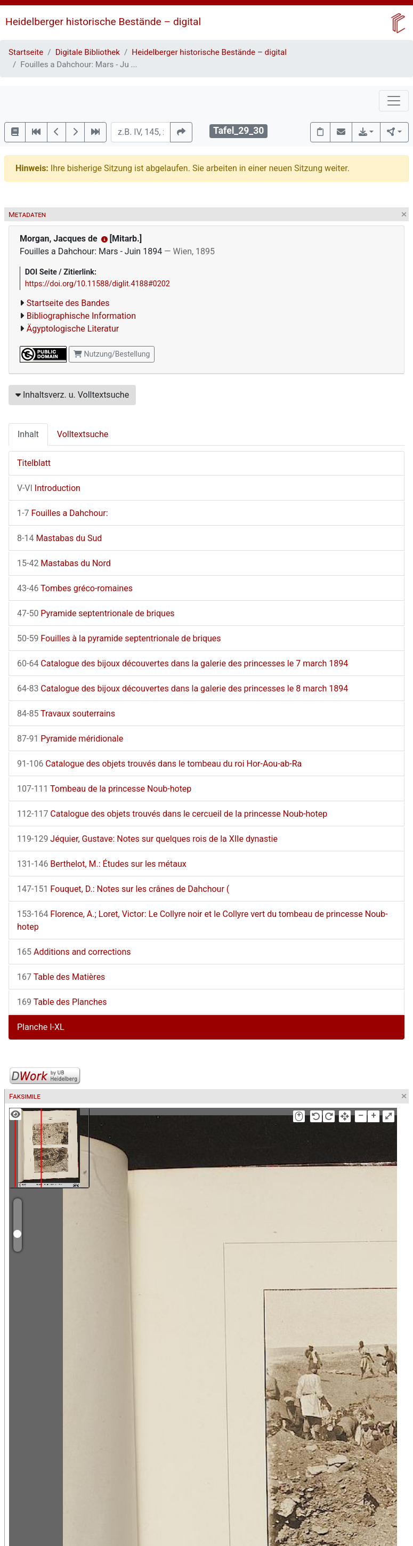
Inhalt (28, 434)
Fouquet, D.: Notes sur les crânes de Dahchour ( (123, 889)
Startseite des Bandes (68, 303)
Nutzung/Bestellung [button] (112, 354)
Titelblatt (34, 463)
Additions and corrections (74, 952)
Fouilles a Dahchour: (62, 513)
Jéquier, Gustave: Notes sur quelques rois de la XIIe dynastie (147, 839)
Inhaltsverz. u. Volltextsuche (72, 395)
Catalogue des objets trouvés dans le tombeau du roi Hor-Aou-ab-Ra (159, 764)
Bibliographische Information (81, 316)
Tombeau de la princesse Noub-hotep (104, 789)
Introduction (48, 488)
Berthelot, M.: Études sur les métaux (102, 864)
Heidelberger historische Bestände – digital (103, 21)
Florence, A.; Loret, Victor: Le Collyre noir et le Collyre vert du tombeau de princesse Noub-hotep (202, 920)
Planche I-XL (40, 1027)
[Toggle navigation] (394, 100)
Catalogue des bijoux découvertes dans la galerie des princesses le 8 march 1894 (182, 688)
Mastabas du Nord (64, 563)
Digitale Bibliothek (87, 52)
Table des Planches (62, 1002)
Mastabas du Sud (59, 538)
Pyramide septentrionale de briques (96, 613)
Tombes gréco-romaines (75, 588)
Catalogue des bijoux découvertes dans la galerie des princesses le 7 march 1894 (182, 663)
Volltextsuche (82, 434)
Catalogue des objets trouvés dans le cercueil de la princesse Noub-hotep (172, 814)
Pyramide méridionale (70, 739)
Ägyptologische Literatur (73, 329)
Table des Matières (61, 977)
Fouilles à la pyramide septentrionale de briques (119, 638)
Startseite (26, 52)
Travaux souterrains (66, 713)
